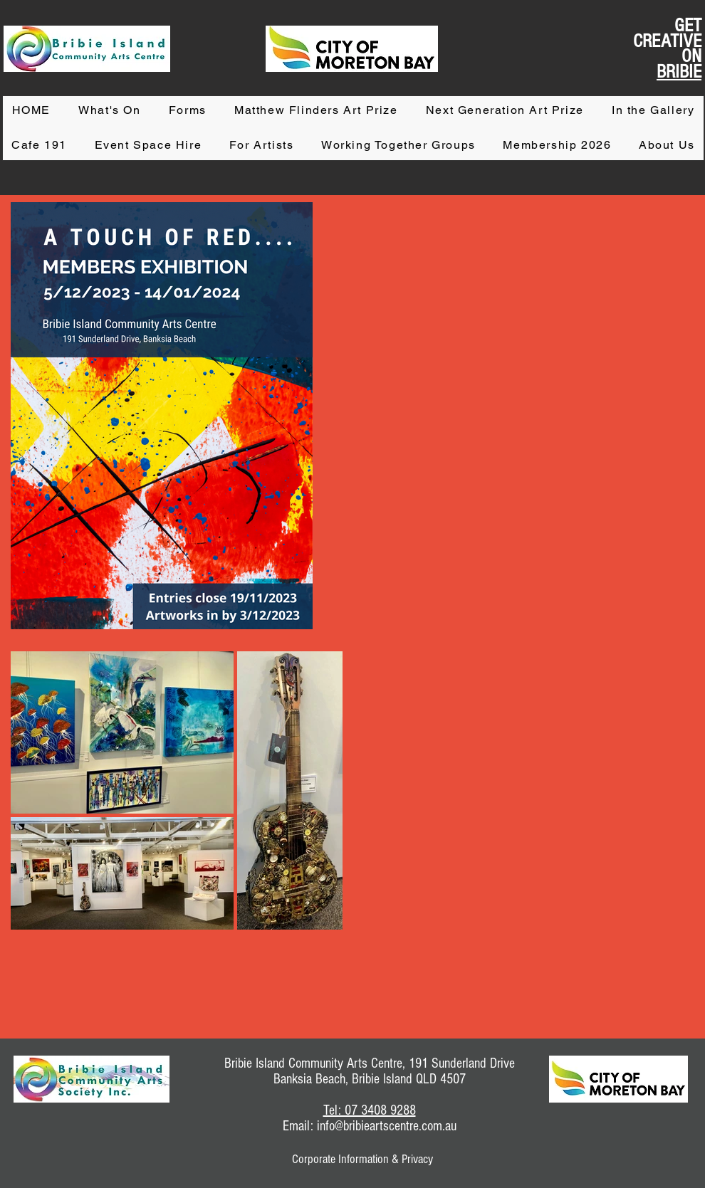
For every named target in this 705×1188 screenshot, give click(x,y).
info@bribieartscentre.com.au (386, 1126)
